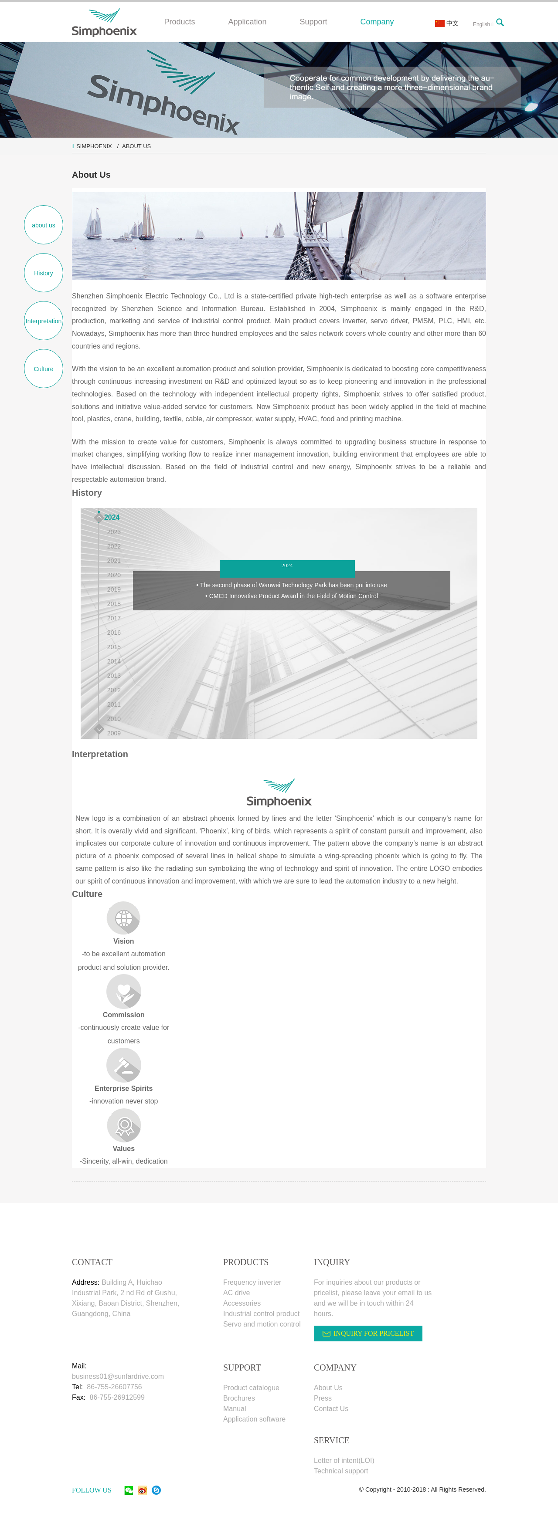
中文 (447, 23)
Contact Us (331, 1408)
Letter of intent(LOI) (344, 1460)
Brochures (239, 1398)
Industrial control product (261, 1313)
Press (323, 1398)
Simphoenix (94, 146)
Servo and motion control (262, 1324)
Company (377, 21)
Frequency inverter (252, 1282)
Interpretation (44, 321)
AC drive (236, 1292)
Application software (254, 1419)
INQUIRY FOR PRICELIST (373, 1333)
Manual (234, 1408)
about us (43, 225)
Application (247, 21)
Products (179, 21)
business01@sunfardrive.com (118, 1376)
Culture (43, 369)
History (43, 273)
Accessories (242, 1303)
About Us (136, 146)
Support (313, 21)
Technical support (341, 1471)
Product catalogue (251, 1387)
